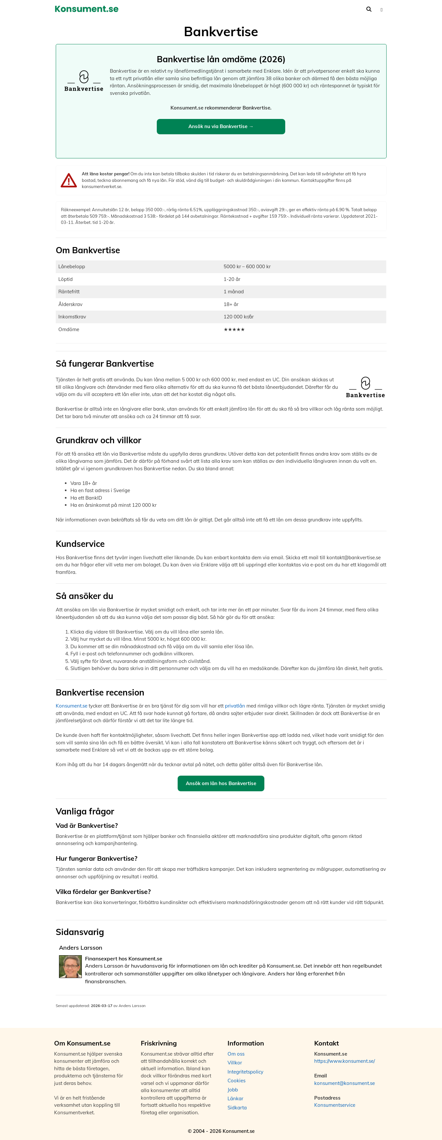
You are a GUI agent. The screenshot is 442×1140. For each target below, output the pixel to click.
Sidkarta (237, 1107)
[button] (381, 9)
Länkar (235, 1098)
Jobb (233, 1090)
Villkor (235, 1063)
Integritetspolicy (245, 1072)
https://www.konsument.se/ (344, 1061)
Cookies (236, 1080)
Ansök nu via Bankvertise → (221, 126)
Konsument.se (71, 706)
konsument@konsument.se (344, 1083)
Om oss (236, 1054)
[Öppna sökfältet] (368, 9)
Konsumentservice (334, 1105)
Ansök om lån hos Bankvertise (221, 783)
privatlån (235, 706)
